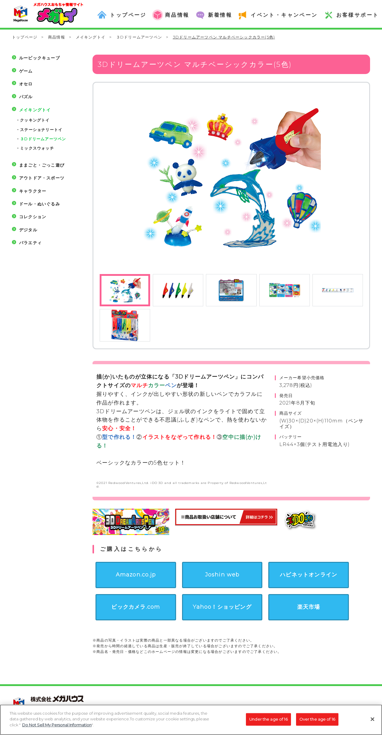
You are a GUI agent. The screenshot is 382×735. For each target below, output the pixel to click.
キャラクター (32, 191)
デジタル (28, 230)
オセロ (26, 84)
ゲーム (26, 71)
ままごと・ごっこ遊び (41, 165)
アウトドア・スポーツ (41, 178)
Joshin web (222, 574)
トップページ (24, 37)
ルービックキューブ (39, 58)
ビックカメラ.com (135, 607)
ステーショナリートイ (41, 129)
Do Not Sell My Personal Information (57, 727)
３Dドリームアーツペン (139, 37)
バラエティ (30, 242)
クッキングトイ (35, 120)
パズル (26, 96)
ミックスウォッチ (37, 148)
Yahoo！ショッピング (222, 607)
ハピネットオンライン (308, 574)
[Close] (372, 721)
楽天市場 (308, 607)
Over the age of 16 (317, 721)
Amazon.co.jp (136, 574)
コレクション (32, 216)
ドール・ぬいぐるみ (39, 204)
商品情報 (56, 37)
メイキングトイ (90, 37)
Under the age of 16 (268, 721)
